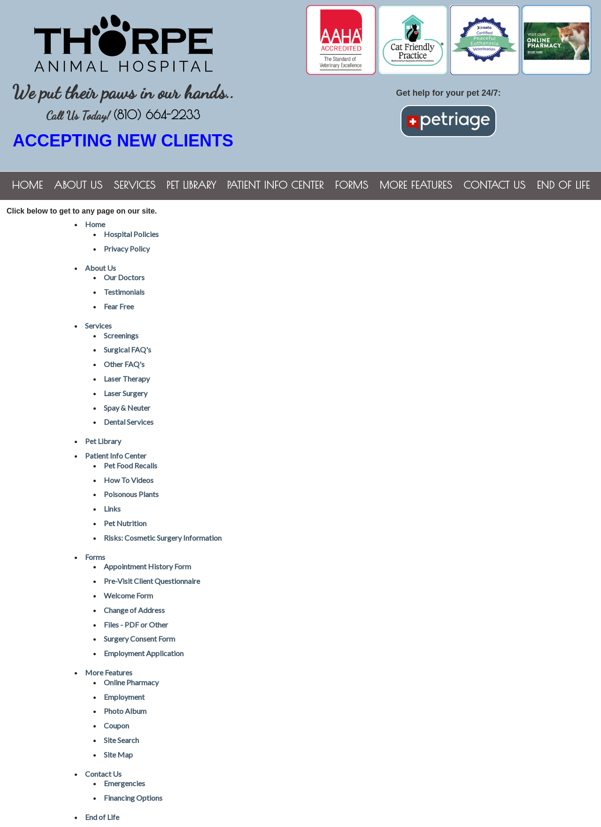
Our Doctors (124, 277)
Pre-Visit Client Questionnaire (152, 580)
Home (27, 185)
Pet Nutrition (125, 523)
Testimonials (124, 291)
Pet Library (191, 185)
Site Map (118, 754)
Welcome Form (128, 595)
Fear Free (119, 306)
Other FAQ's (124, 364)
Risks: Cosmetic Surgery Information (163, 537)
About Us (78, 185)
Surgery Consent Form (139, 638)
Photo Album (125, 710)
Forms (351, 185)
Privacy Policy (127, 248)
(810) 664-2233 (156, 115)
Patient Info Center (275, 185)
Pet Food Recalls (130, 465)
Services (134, 185)
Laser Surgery (125, 393)
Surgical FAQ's (127, 349)
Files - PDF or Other (136, 624)
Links (112, 508)
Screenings (121, 335)
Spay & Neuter (127, 407)
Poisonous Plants (131, 494)
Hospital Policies (131, 234)
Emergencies (124, 783)
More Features (415, 185)
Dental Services (129, 421)
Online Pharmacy (131, 682)
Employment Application (144, 653)
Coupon (116, 725)
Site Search (121, 739)
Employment (124, 696)
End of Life (563, 185)
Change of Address (134, 609)
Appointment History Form (147, 566)
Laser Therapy (127, 378)
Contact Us (494, 185)
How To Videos (129, 479)
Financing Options (133, 797)
